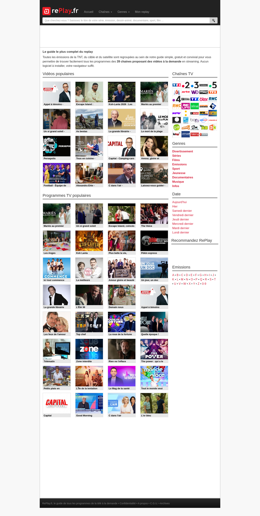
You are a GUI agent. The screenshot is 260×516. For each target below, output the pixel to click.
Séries (176, 155)
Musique (178, 181)
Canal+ (203, 85)
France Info (185, 113)
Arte (185, 92)
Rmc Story (176, 106)
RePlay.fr (47, 503)
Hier (174, 206)
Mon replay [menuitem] (142, 11)
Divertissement (182, 151)
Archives (165, 503)
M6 (176, 92)
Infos (175, 186)
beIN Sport (194, 120)
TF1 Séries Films (194, 99)
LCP (185, 134)
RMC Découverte (212, 99)
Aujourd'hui (179, 202)
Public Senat (194, 134)
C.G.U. (154, 503)
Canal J (185, 127)
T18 (212, 106)
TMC (203, 92)
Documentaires (182, 177)
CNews (194, 113)
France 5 (212, 85)
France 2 (185, 85)
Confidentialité (128, 503)
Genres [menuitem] (124, 11)
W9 (194, 92)
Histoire (203, 134)
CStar (185, 99)
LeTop (176, 134)
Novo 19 (176, 113)
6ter (203, 99)
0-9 (204, 283)
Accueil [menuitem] (88, 11)
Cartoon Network (194, 127)
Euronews (176, 120)
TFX (212, 92)
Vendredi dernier (182, 215)
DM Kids (212, 127)
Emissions (179, 164)
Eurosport (203, 120)
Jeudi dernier (180, 219)
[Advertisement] (130, 36)
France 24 (185, 120)
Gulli (176, 127)
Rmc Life (185, 106)
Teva (194, 106)
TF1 (176, 85)
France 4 (176, 99)
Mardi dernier (180, 228)
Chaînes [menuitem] (105, 11)
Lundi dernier (180, 232)
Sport (176, 168)
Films (176, 160)
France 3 (194, 85)
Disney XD (203, 127)
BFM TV (203, 113)
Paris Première (203, 106)
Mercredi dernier (182, 223)
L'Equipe (212, 120)
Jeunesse (178, 173)
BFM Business (212, 113)
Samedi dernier (182, 210)
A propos (143, 503)
